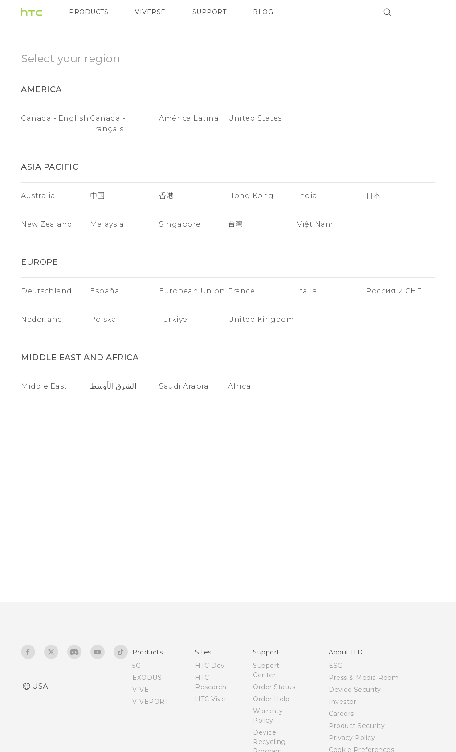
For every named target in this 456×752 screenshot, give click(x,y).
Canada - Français (107, 123)
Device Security (355, 690)
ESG (336, 666)
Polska (103, 319)
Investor (342, 702)
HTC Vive (210, 699)
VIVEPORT (150, 702)
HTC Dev (210, 666)
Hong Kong (251, 195)
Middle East (44, 386)
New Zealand (47, 224)
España (104, 291)
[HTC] (31, 12)
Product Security (357, 726)
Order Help (271, 699)
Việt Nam (315, 224)
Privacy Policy (352, 738)
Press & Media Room (364, 678)
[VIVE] (423, 12)
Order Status (274, 687)
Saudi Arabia (183, 386)
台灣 (235, 224)
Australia (38, 195)
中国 (97, 195)
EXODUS (147, 678)
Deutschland (46, 291)
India (307, 195)
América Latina (189, 118)
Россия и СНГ (393, 291)
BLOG (263, 12)
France (241, 291)
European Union (192, 291)
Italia (307, 291)
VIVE (140, 690)
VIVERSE (150, 12)
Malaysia (107, 224)
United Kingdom (261, 319)
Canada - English (55, 118)
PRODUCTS (88, 12)
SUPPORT (209, 12)
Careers (341, 714)
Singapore (180, 224)
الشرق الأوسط (113, 386)
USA (40, 686)
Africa (239, 386)
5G (136, 666)
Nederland (42, 319)
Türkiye (173, 319)
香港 (166, 195)
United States (255, 118)
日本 (373, 195)
